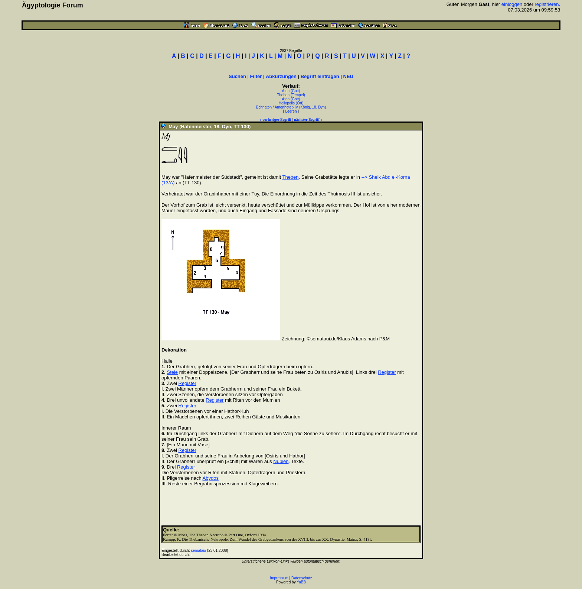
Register (387, 372)
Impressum (279, 578)
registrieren (546, 4)
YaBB (301, 582)
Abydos (211, 478)
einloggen (511, 4)
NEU (348, 76)
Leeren (291, 111)
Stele (172, 372)
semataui (198, 550)
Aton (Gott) (291, 91)
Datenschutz (301, 578)
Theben (290, 177)
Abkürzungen (281, 76)
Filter (256, 76)
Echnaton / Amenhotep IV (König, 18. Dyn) (291, 107)
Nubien (280, 461)
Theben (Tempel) (291, 95)
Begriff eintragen (320, 76)
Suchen (237, 76)
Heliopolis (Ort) (291, 103)
